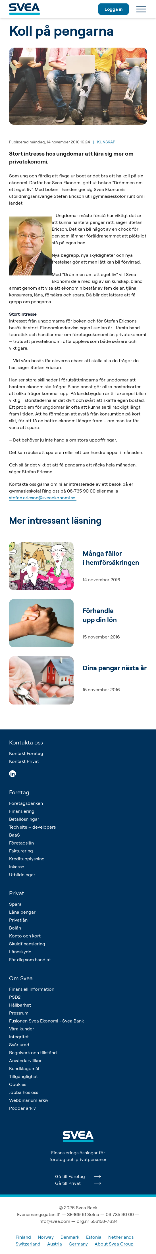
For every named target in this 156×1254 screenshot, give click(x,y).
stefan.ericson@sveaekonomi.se (42, 497)
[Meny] (141, 9)
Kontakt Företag (26, 753)
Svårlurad (19, 1044)
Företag (19, 792)
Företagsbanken (26, 803)
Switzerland (28, 1244)
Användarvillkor (25, 1060)
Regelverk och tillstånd (33, 1052)
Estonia (93, 1237)
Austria (54, 1244)
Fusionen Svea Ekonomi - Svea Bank (46, 1021)
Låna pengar (22, 912)
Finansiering (21, 811)
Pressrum (18, 1013)
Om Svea (21, 978)
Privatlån (18, 920)
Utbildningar (22, 874)
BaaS (14, 835)
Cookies (17, 1084)
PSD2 (14, 997)
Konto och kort (25, 936)
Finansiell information (31, 989)
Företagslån (21, 843)
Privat (16, 893)
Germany (78, 1244)
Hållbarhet (20, 1005)
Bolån (15, 928)
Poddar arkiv (22, 1108)
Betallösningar (24, 819)
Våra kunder (21, 1029)
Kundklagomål (24, 1068)
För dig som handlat (30, 959)
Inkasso (16, 866)
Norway (46, 1237)
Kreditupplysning (27, 859)
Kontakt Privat (24, 761)
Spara (15, 904)
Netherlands (121, 1237)
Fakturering (21, 851)
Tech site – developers (32, 827)
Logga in (113, 9)
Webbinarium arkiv (28, 1100)
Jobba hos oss (23, 1092)
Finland (23, 1237)
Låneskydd (20, 951)
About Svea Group (114, 1244)
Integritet (19, 1036)
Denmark (70, 1237)
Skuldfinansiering (27, 944)
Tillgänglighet (23, 1076)
